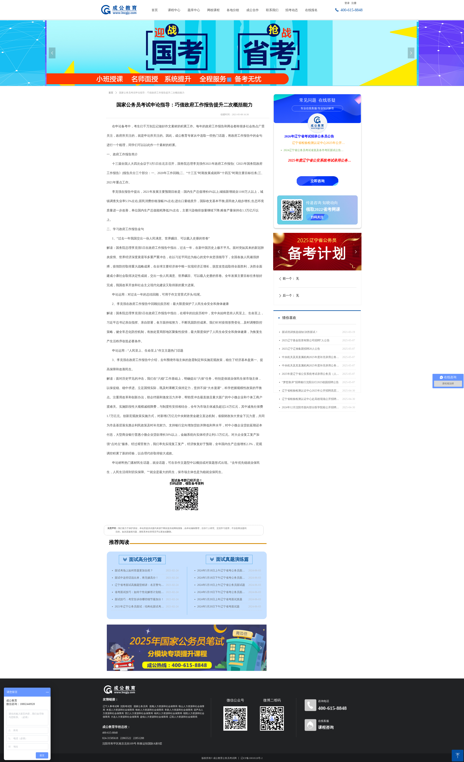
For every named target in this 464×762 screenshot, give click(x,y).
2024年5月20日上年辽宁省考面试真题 (219, 599)
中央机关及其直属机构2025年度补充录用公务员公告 (311, 365)
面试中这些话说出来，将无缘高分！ (136, 577)
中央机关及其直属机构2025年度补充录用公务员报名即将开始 (311, 357)
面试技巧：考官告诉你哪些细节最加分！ (139, 599)
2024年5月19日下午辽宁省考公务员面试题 (221, 592)
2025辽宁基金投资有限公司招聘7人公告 (306, 340)
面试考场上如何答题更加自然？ (134, 570)
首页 (111, 92)
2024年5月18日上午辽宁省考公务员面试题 (221, 570)
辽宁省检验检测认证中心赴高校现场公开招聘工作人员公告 (311, 399)
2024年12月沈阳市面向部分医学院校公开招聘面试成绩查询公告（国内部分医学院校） (311, 407)
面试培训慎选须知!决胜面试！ (300, 332)
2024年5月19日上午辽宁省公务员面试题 (221, 584)
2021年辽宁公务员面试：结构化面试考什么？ (139, 606)
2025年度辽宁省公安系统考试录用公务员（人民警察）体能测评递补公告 (311, 373)
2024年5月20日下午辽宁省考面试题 (218, 606)
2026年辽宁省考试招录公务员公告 (309, 136)
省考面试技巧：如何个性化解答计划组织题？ (139, 592)
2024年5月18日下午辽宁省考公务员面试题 (221, 577)
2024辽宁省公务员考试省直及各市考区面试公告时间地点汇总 (315, 150)
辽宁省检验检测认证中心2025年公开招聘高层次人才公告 (319, 142)
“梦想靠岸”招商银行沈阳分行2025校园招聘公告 (310, 382)
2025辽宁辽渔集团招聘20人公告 (301, 348)
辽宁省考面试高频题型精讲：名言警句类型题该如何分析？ (139, 584)
